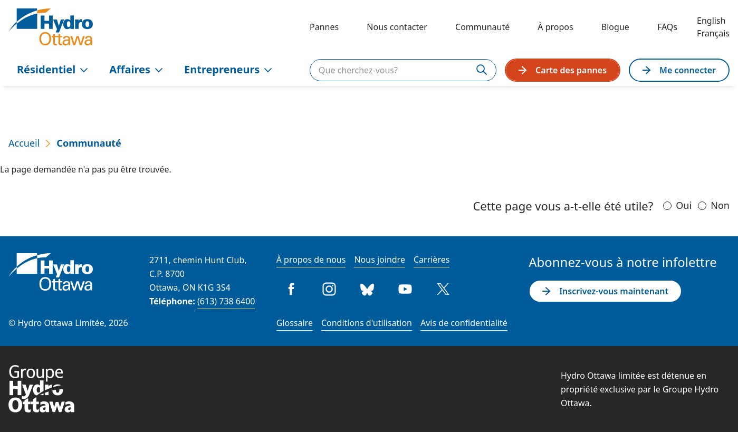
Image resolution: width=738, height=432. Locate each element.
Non (720, 205)
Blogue (615, 27)
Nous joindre (379, 259)
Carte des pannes (563, 70)
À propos (555, 27)
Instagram (329, 289)
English (711, 20)
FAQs (667, 27)
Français (713, 33)
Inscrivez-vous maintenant (605, 291)
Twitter (443, 289)
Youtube (405, 289)
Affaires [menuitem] (136, 69)
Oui (684, 205)
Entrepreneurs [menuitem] (228, 69)
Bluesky (367, 289)
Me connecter (679, 70)
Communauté (482, 27)
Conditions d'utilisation (366, 323)
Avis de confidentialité (463, 323)
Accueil (24, 143)
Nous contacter (397, 27)
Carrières (431, 259)
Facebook (291, 289)
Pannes (324, 27)
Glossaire (294, 323)
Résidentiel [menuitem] (52, 69)
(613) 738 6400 (226, 301)
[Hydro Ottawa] (50, 26)
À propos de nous (311, 259)
